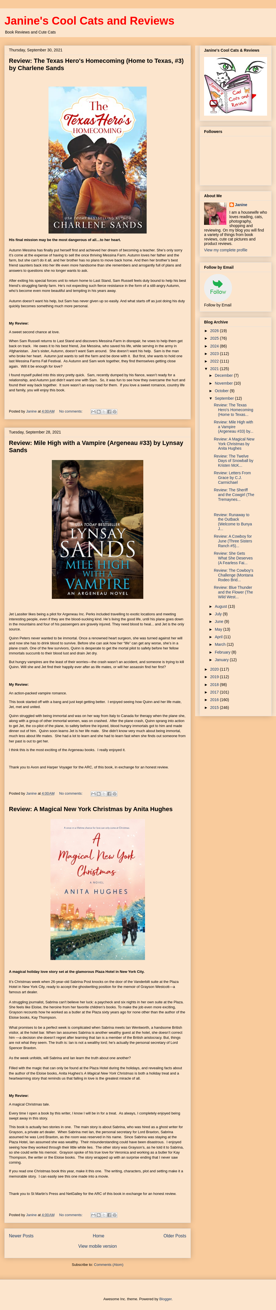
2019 (215, 677)
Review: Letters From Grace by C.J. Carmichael (232, 478)
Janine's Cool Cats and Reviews (89, 21)
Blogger (165, 1299)
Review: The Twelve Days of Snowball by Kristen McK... (233, 461)
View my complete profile (225, 250)
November (224, 383)
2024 (215, 346)
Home (99, 1235)
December (224, 375)
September (225, 398)
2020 (215, 669)
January (222, 660)
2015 (215, 707)
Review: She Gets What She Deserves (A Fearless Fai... (233, 558)
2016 (215, 699)
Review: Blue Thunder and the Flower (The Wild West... (233, 592)
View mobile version (97, 1246)
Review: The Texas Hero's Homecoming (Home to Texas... (233, 410)
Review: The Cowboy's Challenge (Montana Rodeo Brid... (233, 575)
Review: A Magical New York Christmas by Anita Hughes (91, 809)
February (223, 652)
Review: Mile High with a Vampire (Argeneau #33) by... (233, 427)
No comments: (71, 411)
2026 (215, 330)
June (219, 621)
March (221, 644)
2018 (215, 684)
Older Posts (175, 1235)
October (222, 391)
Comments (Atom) (108, 1265)
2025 (215, 338)
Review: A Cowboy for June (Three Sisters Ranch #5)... (233, 541)
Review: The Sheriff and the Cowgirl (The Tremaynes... (234, 495)
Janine (241, 205)
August (221, 606)
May (219, 629)
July (219, 614)
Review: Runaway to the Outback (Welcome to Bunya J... (233, 522)
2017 (215, 692)
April (219, 637)
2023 (215, 353)
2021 (215, 368)
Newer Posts (21, 1235)
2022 (215, 361)
